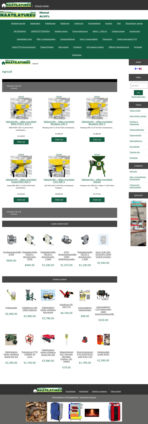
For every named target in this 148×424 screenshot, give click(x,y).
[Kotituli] (74, 421)
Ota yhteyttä (134, 147)
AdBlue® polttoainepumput (119, 47)
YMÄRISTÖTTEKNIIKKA (40, 31)
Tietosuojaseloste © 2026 (60, 397)
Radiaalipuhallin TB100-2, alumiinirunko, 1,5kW (48, 255)
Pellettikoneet (50, 23)
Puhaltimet (77, 47)
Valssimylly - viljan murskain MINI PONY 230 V (21, 122)
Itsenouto (133, 171)
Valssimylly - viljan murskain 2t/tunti (97, 180)
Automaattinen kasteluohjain (85, 309)
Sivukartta (134, 158)
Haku (138, 77)
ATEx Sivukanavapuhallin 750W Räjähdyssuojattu (66, 255)
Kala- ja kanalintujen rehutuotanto (138, 178)
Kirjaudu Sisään (42, 6)
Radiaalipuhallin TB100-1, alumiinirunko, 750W (29, 255)
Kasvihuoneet (135, 31)
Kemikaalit (138, 47)
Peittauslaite (11, 308)
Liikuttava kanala (118, 31)
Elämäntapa (76, 55)
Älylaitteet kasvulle (18, 23)
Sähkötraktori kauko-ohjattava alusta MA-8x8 (48, 352)
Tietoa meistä (135, 110)
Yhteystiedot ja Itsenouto (88, 397)
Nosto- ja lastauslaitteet (89, 39)
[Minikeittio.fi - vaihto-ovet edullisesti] (138, 223)
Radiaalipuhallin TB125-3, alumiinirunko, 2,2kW (84, 255)
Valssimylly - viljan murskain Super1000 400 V (21, 180)
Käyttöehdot (83, 391)
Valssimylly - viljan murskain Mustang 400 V (97, 122)
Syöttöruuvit (78, 23)
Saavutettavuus (136, 141)
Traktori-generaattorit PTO (127, 39)
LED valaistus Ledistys (95, 47)
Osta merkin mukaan (138, 116)
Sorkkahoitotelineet (67, 39)
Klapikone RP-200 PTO (66, 305)
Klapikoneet (64, 23)
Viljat (119, 23)
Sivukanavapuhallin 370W (11, 253)
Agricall (21, 96)
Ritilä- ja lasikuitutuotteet (46, 39)
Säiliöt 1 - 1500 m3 (99, 31)
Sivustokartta (70, 391)
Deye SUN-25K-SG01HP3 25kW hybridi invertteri (103, 254)
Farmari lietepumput (80, 31)
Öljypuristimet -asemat (134, 23)
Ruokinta (108, 23)
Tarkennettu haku (138, 97)
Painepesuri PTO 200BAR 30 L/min (30, 354)
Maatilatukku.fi (74, 397)
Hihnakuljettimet (94, 23)
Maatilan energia (61, 31)
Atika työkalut (63, 47)
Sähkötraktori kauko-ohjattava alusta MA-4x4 (11, 354)
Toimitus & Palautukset (134, 123)
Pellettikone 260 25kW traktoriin (29, 309)
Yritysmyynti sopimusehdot (135, 186)
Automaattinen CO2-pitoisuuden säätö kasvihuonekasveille (103, 310)
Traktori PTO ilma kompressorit (23, 47)
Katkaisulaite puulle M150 (103, 353)
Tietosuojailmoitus (137, 130)
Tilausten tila (135, 152)
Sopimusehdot (135, 135)
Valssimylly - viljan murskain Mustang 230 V (59, 122)
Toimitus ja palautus (99, 391)
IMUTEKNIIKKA (20, 31)
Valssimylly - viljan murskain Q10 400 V (59, 180)
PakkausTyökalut (46, 47)
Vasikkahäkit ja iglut (24, 39)
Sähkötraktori (35, 23)
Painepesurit (107, 39)
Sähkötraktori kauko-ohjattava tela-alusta (48, 310)
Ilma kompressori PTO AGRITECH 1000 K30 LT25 (85, 354)
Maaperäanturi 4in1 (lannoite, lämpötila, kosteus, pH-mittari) (66, 357)
